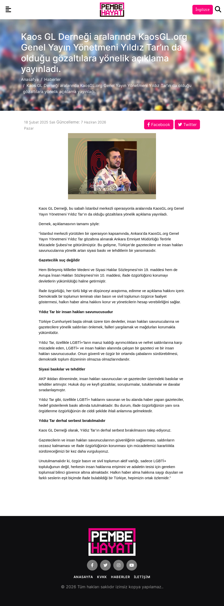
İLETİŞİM (142, 577)
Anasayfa (83, 577)
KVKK (102, 577)
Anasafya (30, 79)
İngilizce (203, 9)
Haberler (52, 79)
